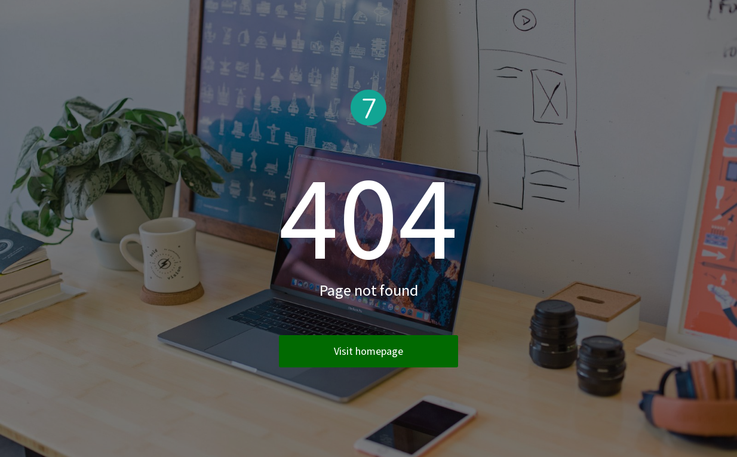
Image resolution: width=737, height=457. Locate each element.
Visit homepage (368, 351)
